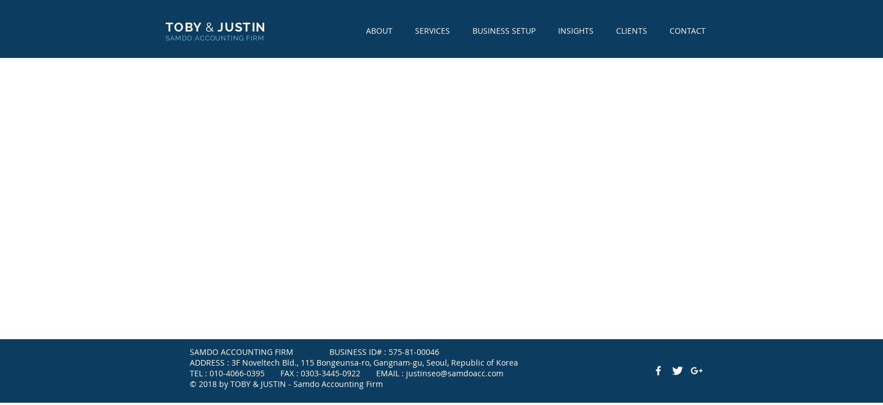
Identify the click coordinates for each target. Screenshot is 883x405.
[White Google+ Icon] (696, 370)
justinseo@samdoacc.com (454, 373)
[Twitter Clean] (677, 370)
